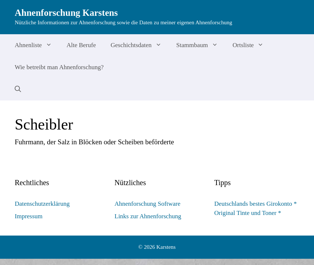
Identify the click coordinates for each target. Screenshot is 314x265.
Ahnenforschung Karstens (66, 13)
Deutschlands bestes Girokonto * (255, 203)
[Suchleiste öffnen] (17, 89)
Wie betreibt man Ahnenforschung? (59, 67)
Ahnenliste (37, 45)
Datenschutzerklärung (42, 203)
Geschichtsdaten (139, 45)
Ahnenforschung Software (147, 203)
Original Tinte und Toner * (247, 212)
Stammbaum (200, 45)
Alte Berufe (81, 45)
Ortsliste (252, 45)
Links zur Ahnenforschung (147, 216)
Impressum (29, 216)
